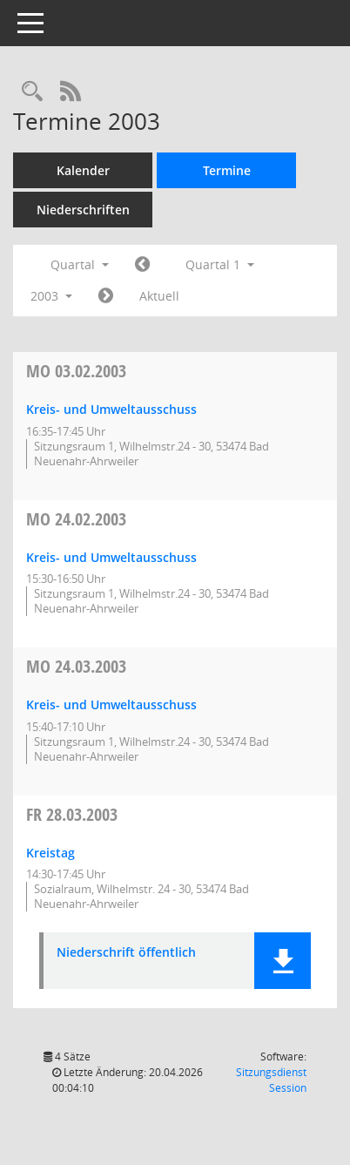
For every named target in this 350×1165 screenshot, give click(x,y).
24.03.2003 (76, 666)
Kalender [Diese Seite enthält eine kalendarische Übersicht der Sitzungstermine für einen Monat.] (83, 170)
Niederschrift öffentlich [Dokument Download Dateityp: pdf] (126, 952)
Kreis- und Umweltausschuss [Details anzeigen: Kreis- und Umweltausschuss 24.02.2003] (111, 557)
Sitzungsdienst (271, 1080)
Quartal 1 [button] (219, 264)
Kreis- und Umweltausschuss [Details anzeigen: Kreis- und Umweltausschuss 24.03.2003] (111, 704)
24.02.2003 (76, 519)
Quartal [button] (79, 264)
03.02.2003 (76, 371)
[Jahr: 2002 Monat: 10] (142, 265)
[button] (282, 960)
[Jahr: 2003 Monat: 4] (105, 296)
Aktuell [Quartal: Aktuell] (159, 296)
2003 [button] (51, 296)
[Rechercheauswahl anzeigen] (32, 92)
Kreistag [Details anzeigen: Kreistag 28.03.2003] (50, 852)
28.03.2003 (72, 814)
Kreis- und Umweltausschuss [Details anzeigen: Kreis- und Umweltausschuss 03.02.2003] (111, 409)
